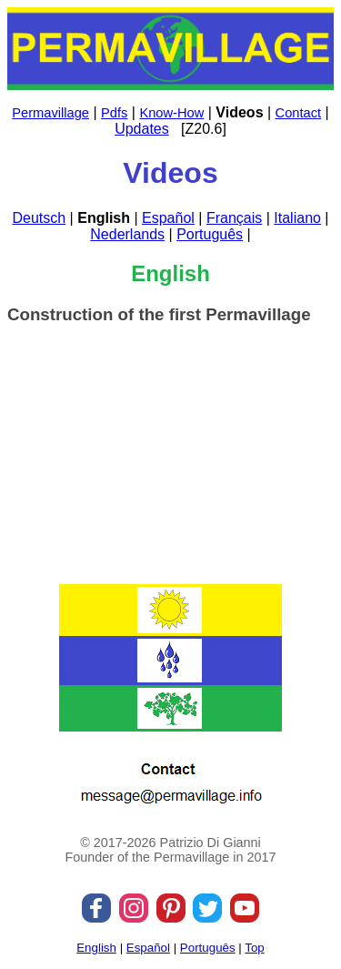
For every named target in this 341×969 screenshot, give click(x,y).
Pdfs (114, 113)
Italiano (297, 218)
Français (234, 218)
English (96, 947)
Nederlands (127, 234)
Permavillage (50, 113)
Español (168, 218)
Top (255, 947)
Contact (299, 113)
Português (209, 234)
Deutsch (38, 218)
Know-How (171, 113)
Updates (142, 128)
